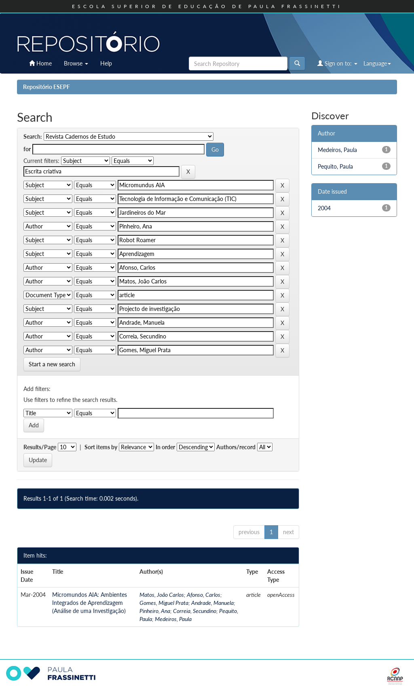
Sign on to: (337, 63)
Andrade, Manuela (212, 602)
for (27, 149)
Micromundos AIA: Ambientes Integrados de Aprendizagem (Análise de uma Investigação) (89, 602)
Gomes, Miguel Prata (163, 602)
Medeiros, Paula (173, 618)
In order (165, 447)
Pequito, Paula (335, 166)
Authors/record (236, 447)
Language (377, 63)
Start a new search (52, 364)
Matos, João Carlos (161, 594)
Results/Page (39, 447)
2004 (324, 208)
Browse (76, 63)
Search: (32, 136)
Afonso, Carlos (203, 594)
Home (40, 63)
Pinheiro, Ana (154, 610)
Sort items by (100, 447)
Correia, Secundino (194, 610)
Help (106, 63)
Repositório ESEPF (46, 86)
